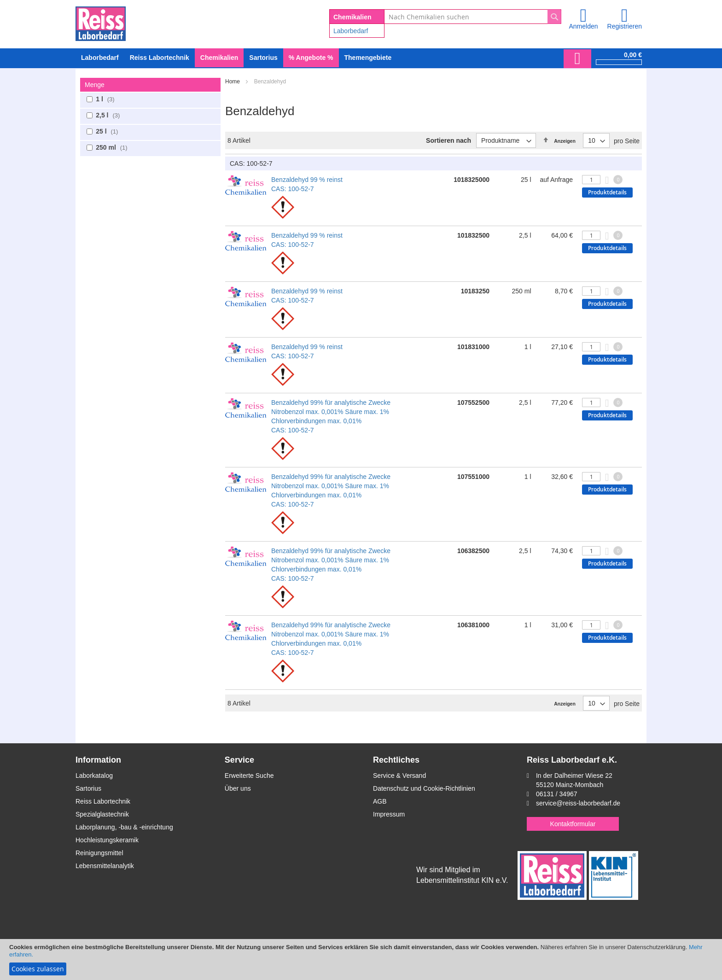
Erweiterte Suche (249, 775)
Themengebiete (368, 57)
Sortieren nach (448, 140)
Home (233, 81)
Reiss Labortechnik (103, 801)
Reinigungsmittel (99, 853)
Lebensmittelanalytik (105, 865)
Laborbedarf (350, 31)
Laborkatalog (94, 775)
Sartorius (88, 788)
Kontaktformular (573, 824)
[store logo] (101, 22)
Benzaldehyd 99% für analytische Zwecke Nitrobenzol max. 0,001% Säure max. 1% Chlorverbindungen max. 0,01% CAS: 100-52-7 (330, 416)
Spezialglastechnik (102, 814)
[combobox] (472, 16)
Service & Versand (399, 775)
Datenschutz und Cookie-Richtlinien (424, 788)
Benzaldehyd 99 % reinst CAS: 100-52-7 (307, 184)
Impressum (389, 814)
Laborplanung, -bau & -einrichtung (124, 827)
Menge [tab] (95, 84)
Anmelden (583, 26)
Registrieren (624, 26)
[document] (361, 959)
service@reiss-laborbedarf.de (578, 803)
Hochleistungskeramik (107, 840)
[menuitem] (100, 57)
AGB (380, 801)
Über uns (238, 788)
